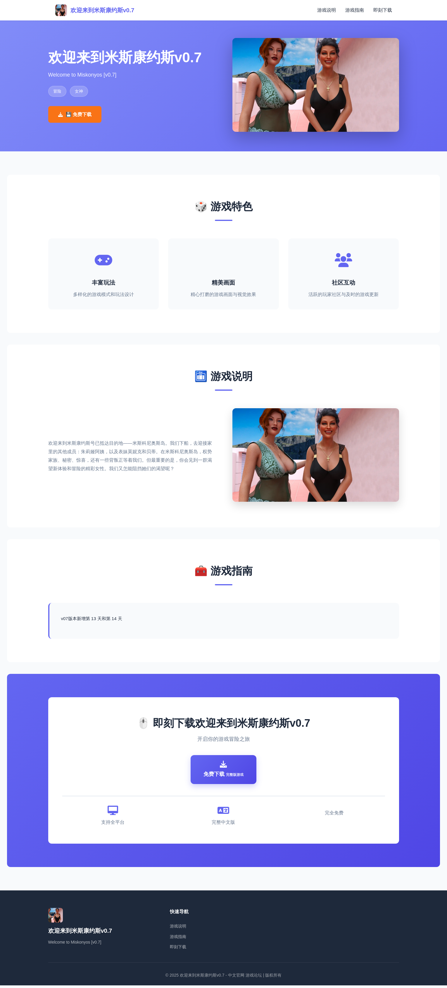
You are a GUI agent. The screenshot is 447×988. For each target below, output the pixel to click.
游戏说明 (326, 10)
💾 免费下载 (75, 114)
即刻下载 (382, 10)
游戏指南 (354, 10)
